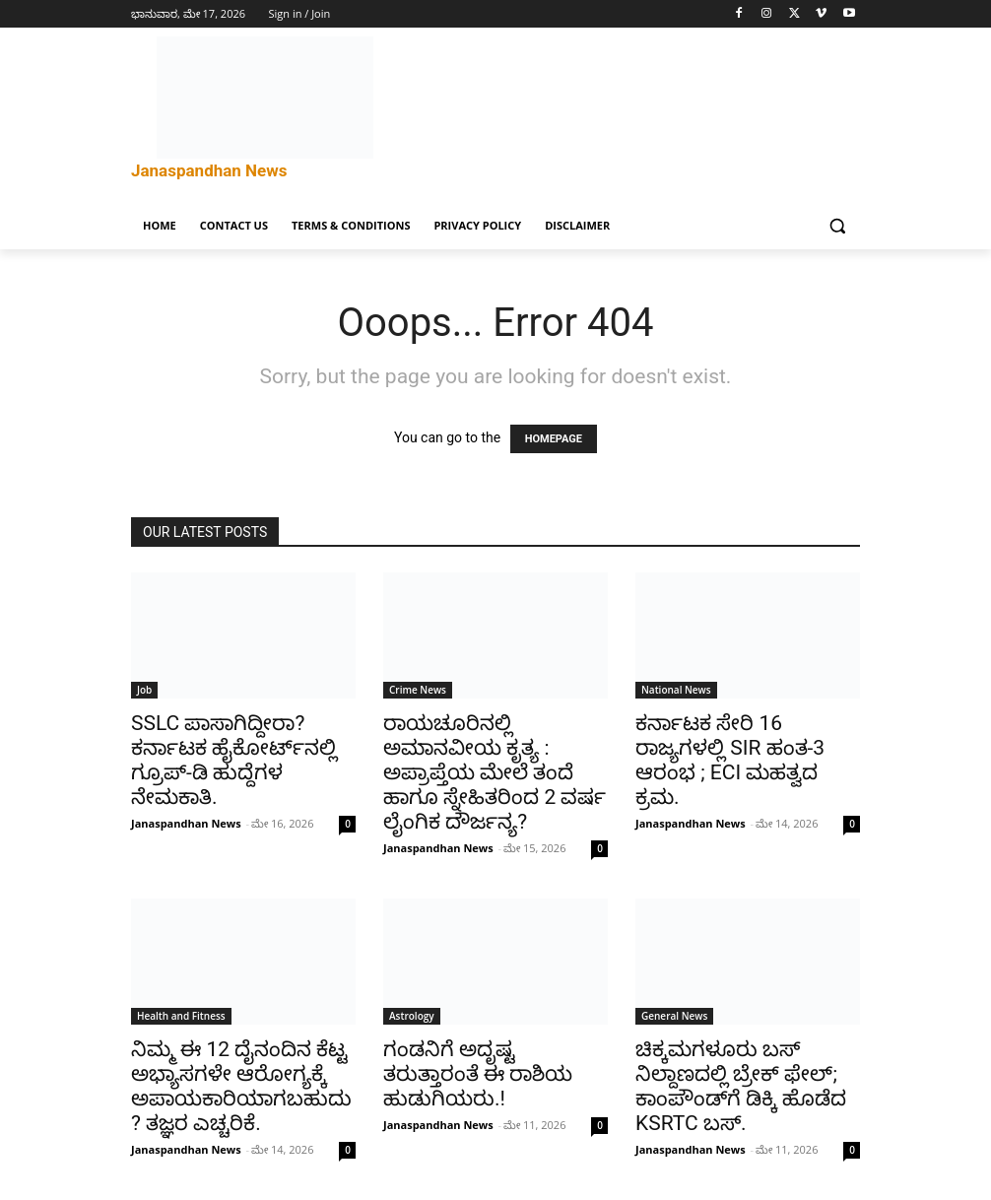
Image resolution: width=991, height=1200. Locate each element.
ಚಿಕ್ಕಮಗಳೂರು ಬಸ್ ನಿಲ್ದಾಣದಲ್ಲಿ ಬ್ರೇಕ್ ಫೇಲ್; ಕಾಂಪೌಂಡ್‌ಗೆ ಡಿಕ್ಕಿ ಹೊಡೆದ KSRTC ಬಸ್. (740, 1086)
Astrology (411, 1016)
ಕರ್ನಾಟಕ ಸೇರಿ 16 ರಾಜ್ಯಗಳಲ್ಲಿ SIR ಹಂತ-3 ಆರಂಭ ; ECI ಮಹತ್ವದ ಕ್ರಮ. (730, 760)
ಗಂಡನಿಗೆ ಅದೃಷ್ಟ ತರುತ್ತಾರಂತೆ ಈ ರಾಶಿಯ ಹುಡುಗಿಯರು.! (477, 1073)
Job (144, 690)
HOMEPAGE (553, 439)
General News (674, 1016)
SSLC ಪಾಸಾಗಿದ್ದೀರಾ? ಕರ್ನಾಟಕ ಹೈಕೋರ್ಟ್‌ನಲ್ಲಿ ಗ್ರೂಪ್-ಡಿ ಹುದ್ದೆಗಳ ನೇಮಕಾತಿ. (234, 760)
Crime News (417, 690)
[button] (837, 226)
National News (676, 690)
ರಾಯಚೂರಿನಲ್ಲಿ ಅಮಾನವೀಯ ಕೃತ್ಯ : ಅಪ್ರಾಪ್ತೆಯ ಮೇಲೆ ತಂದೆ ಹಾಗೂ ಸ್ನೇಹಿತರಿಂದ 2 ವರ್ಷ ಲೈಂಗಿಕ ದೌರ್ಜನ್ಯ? (494, 772)
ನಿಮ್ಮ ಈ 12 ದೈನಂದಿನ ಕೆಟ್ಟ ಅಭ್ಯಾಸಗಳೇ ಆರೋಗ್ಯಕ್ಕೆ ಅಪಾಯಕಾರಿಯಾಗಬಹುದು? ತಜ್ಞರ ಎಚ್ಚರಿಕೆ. (241, 1086)
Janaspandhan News (186, 823)
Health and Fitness (181, 1016)
